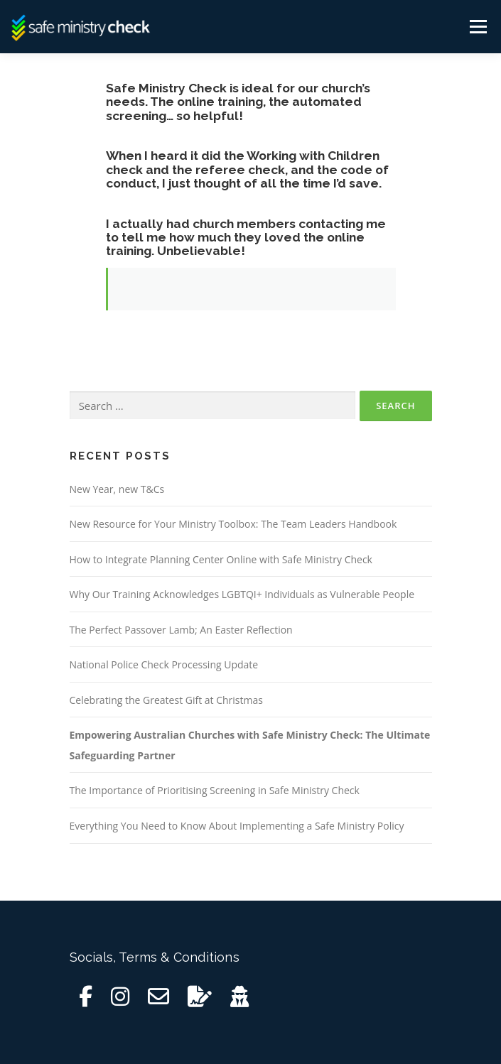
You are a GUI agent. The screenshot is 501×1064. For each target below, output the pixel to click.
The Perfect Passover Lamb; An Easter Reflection (181, 629)
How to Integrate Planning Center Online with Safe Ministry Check (221, 559)
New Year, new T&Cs (117, 489)
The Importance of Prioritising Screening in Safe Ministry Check (215, 790)
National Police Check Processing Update (164, 664)
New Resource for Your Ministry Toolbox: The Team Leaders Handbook (233, 524)
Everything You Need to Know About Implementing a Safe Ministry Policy (237, 825)
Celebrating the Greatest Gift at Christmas (166, 700)
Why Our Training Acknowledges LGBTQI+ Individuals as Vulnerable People (242, 594)
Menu (477, 27)
